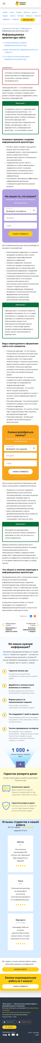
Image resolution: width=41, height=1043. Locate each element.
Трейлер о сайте (24, 1022)
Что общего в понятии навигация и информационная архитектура (20, 571)
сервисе (6, 655)
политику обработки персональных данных (17, 1012)
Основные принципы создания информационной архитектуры (18, 140)
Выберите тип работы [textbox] (16, 211)
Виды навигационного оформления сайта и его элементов (20, 345)
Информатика (26, 28)
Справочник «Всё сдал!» (11, 28)
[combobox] (20, 210)
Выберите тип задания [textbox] (16, 449)
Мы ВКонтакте (8, 1022)
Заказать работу (20, 969)
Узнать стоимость (20, 234)
